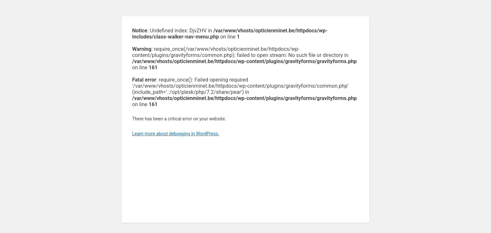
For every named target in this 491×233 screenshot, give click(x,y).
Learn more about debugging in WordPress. (175, 133)
